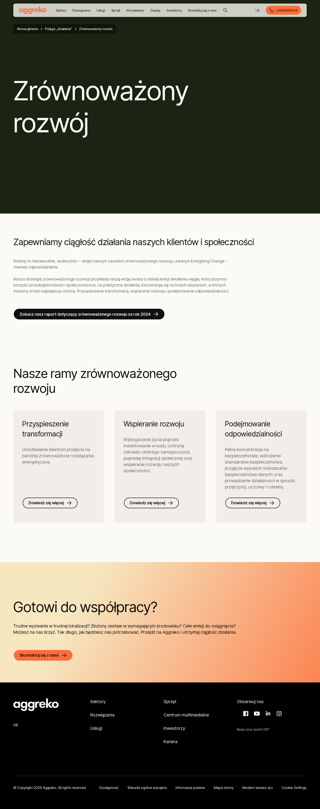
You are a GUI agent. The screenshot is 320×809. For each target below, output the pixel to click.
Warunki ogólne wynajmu (147, 787)
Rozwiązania (102, 715)
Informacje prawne (190, 787)
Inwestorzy (174, 728)
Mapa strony (224, 787)
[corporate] (32, 10)
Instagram (278, 713)
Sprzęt (170, 701)
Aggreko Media (256, 713)
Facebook (245, 713)
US (257, 10)
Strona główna (27, 29)
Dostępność (109, 787)
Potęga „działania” (58, 29)
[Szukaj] (225, 10)
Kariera (171, 741)
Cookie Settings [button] (294, 787)
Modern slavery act (257, 787)
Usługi (96, 728)
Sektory (98, 701)
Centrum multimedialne (186, 715)
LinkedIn (267, 713)
